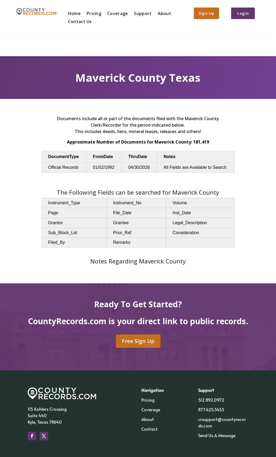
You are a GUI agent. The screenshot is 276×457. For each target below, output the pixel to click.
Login (245, 13)
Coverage (116, 12)
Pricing (92, 12)
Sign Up (206, 13)
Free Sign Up (138, 315)
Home (72, 12)
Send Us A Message (216, 409)
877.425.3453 (211, 384)
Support (141, 12)
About (163, 12)
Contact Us (78, 20)
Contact (149, 403)
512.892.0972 (211, 374)
